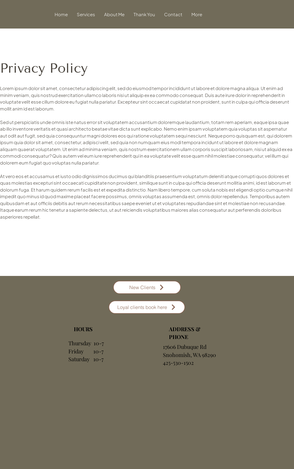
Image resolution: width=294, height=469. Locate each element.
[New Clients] (147, 287)
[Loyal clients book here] (147, 307)
